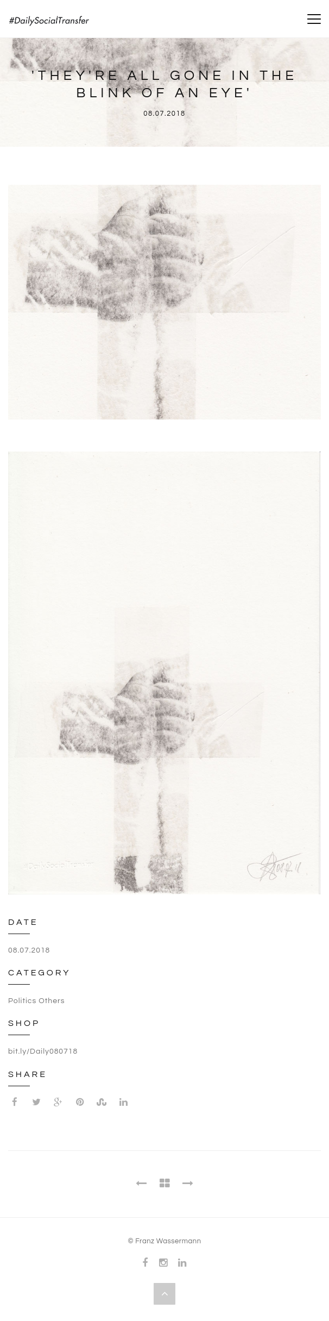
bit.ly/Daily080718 (43, 1051)
